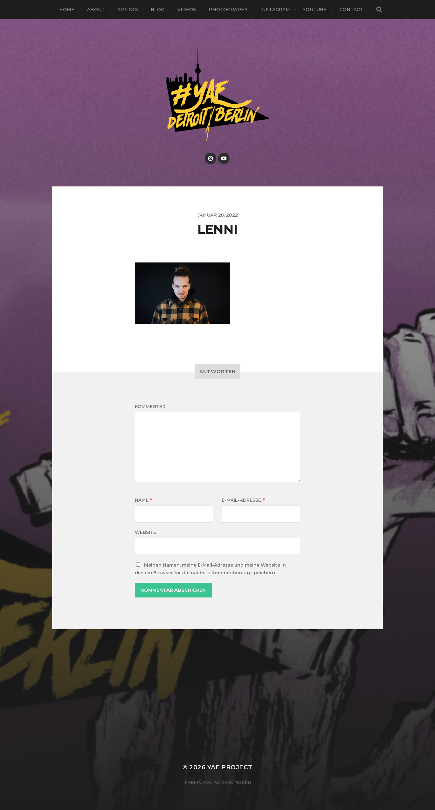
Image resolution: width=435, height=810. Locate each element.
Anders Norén (232, 782)
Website (145, 532)
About (96, 9)
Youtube (315, 9)
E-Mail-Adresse (243, 500)
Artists (127, 9)
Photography (228, 9)
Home (67, 9)
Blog (158, 9)
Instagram (275, 9)
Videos (186, 9)
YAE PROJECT (229, 767)
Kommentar (150, 406)
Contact (351, 9)
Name (143, 500)
